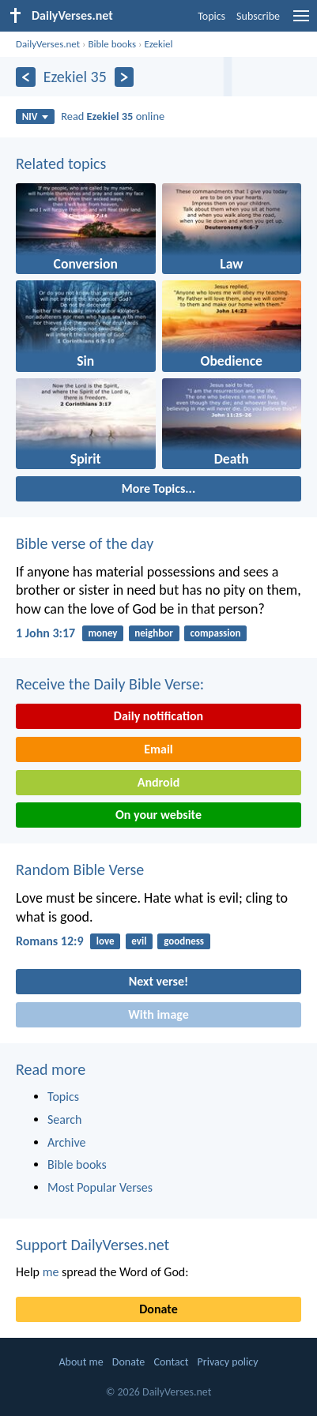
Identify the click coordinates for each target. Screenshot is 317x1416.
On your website (158, 814)
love (105, 941)
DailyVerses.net (48, 44)
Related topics (61, 163)
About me (80, 1362)
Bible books (112, 44)
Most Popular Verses (100, 1187)
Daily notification (158, 715)
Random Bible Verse (80, 869)
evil (138, 941)
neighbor (153, 633)
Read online (112, 116)
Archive (66, 1142)
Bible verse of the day (84, 543)
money (102, 633)
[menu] (301, 21)
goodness (184, 941)
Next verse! (158, 981)
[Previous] (26, 77)
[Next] (124, 77)
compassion (216, 633)
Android (158, 782)
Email (158, 749)
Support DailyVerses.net (92, 1244)
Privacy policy (228, 1362)
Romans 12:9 (50, 940)
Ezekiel (158, 44)
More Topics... (158, 488)
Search (64, 1119)
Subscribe (258, 16)
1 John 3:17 (45, 632)
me (51, 1271)
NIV (35, 116)
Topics (211, 16)
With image (158, 1014)
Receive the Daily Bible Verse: (110, 683)
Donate (158, 1308)
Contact (170, 1362)
